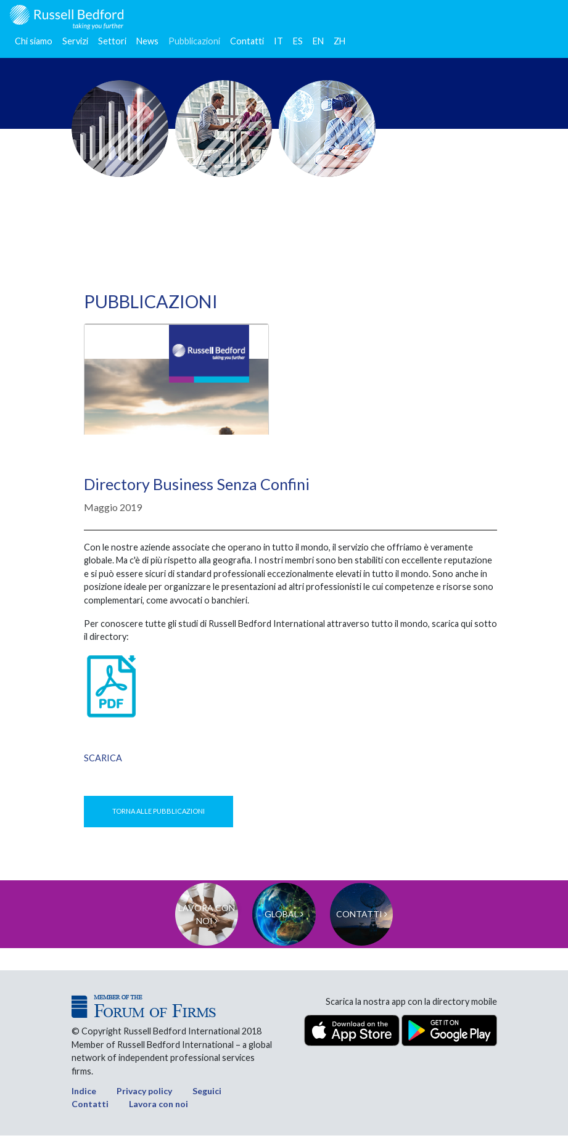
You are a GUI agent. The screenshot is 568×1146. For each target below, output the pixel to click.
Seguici (206, 1101)
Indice (84, 1101)
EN (318, 41)
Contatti (247, 41)
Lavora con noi (158, 1115)
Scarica (103, 758)
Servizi (75, 41)
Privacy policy (144, 1101)
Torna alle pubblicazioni (158, 811)
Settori (112, 41)
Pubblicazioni (194, 41)
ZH (339, 41)
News (147, 41)
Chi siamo (33, 41)
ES (298, 41)
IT (278, 41)
